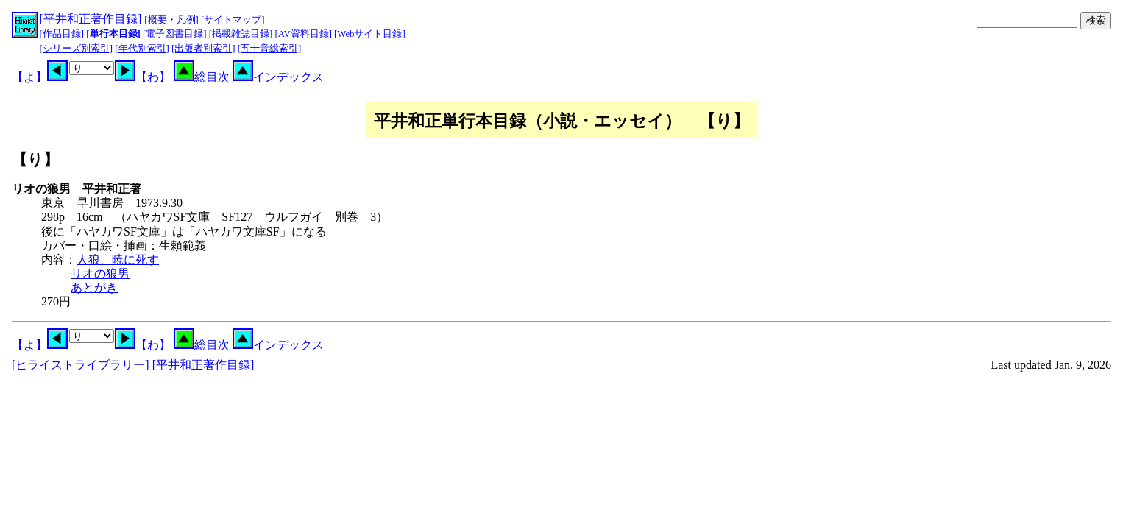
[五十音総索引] (270, 48)
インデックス (278, 77)
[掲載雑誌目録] (241, 34)
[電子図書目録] (175, 34)
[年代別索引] (142, 48)
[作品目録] (62, 34)
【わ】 (143, 77)
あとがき (94, 287)
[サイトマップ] (233, 20)
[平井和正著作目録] (91, 19)
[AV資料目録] (303, 34)
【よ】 (40, 77)
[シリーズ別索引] (76, 48)
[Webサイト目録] (369, 34)
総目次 (202, 77)
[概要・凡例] (171, 20)
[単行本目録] (113, 34)
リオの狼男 (100, 273)
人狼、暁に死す (118, 259)
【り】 (35, 159)
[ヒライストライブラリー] (80, 364)
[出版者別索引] (203, 48)
